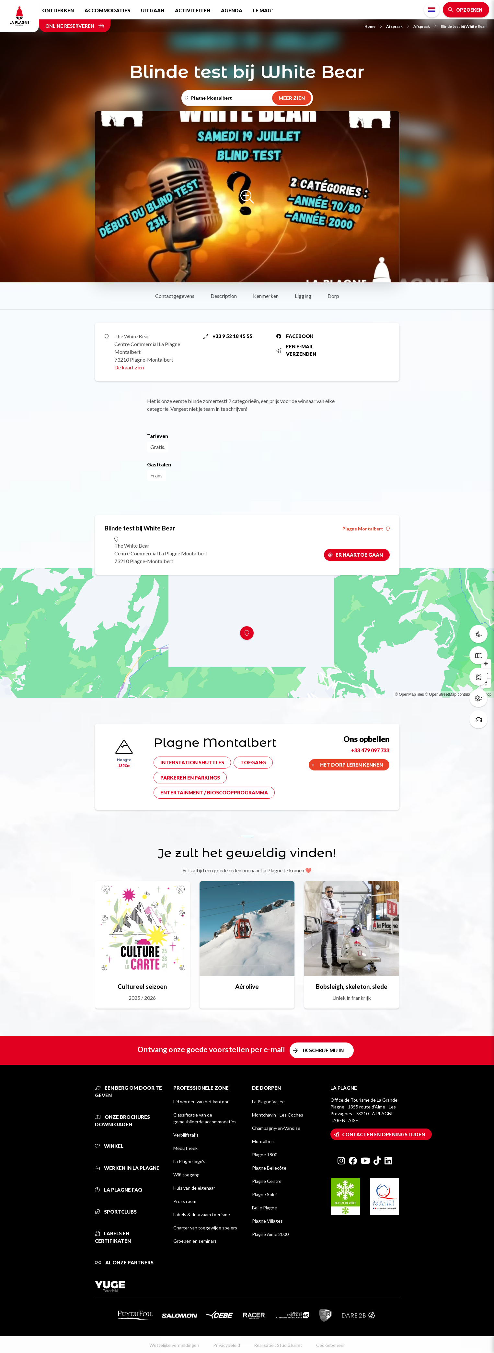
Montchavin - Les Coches (277, 1115)
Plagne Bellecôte (269, 1168)
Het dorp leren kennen (351, 765)
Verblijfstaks (186, 1135)
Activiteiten (192, 10)
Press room (184, 1201)
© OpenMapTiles (409, 694)
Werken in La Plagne (127, 1168)
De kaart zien (129, 367)
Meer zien (292, 98)
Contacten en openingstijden (383, 1134)
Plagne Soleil (265, 1194)
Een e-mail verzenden (296, 350)
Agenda (231, 10)
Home (373, 26)
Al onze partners (124, 1262)
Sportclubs (116, 1212)
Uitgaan (152, 10)
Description (224, 296)
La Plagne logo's (189, 1161)
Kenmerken (266, 296)
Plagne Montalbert (366, 528)
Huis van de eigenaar (194, 1188)
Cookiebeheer (330, 1345)
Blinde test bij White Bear (463, 26)
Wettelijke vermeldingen (174, 1345)
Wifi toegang (186, 1174)
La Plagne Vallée (268, 1101)
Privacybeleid (226, 1345)
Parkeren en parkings (190, 777)
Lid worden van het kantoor (201, 1101)
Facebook (295, 336)
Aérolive (247, 986)
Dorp (333, 296)
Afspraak (397, 26)
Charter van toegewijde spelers (205, 1227)
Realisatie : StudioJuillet (278, 1345)
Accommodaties (107, 10)
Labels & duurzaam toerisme (201, 1214)
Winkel (109, 1146)
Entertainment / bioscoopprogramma (214, 792)
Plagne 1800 (264, 1154)
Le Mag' (263, 10)
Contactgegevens (174, 296)
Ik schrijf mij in (323, 1050)
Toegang (253, 762)
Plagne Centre (266, 1181)
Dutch (431, 9)
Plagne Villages (267, 1221)
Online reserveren (74, 26)
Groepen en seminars (195, 1241)
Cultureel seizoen (142, 986)
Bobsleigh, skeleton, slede (351, 986)
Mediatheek (185, 1148)
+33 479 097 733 (370, 750)
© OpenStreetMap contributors (451, 694)
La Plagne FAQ (118, 1190)
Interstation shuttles (192, 762)
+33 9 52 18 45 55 (227, 336)
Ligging (303, 296)
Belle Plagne (264, 1207)
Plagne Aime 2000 (270, 1234)
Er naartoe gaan (359, 555)
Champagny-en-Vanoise (276, 1128)
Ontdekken (58, 10)
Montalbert (263, 1141)
